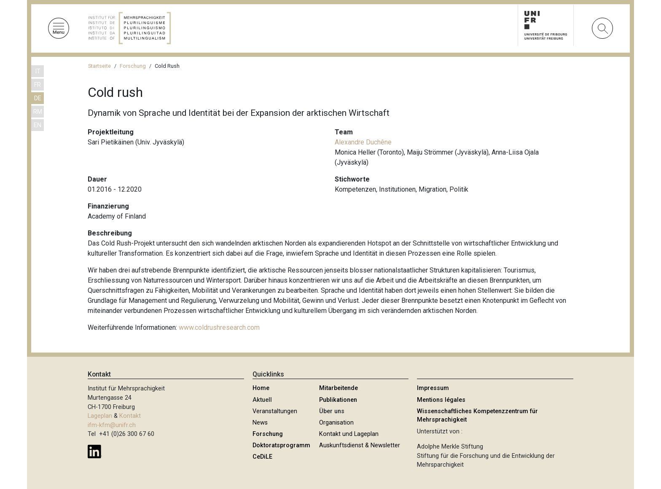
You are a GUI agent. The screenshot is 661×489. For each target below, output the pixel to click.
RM (37, 111)
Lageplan (100, 416)
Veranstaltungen (275, 411)
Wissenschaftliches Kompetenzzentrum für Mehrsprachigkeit (477, 415)
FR (37, 84)
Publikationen (338, 399)
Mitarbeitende (338, 388)
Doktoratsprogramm (281, 445)
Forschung (133, 66)
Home (261, 388)
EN (37, 125)
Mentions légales (441, 399)
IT (37, 71)
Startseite (99, 66)
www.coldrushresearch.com (219, 327)
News (260, 422)
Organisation (336, 422)
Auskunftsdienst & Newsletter (359, 445)
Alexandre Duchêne (363, 142)
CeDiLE (262, 456)
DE (37, 98)
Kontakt (130, 416)
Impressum (433, 388)
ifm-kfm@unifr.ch (112, 425)
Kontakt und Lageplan (349, 434)
